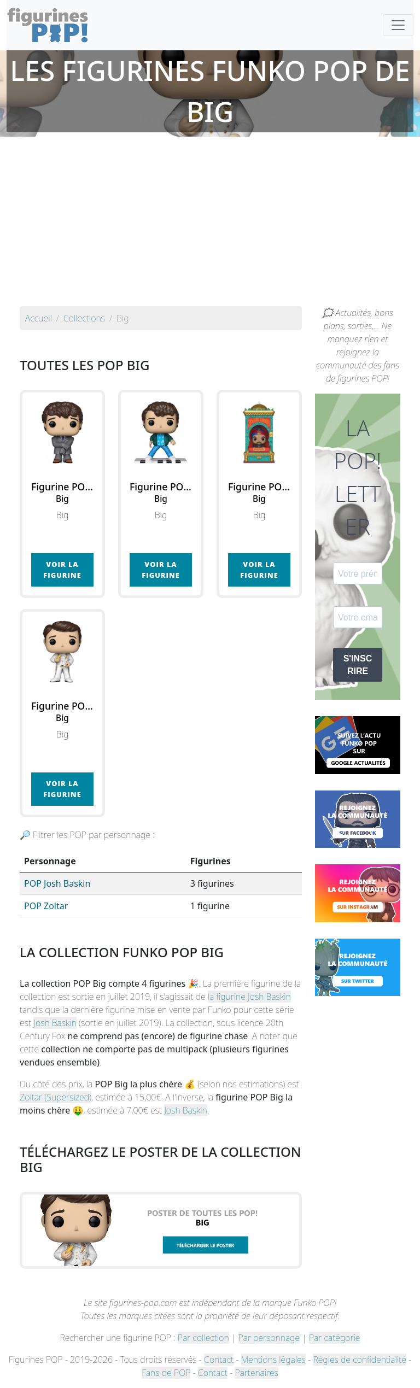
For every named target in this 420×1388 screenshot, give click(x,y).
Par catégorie (334, 1338)
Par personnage (269, 1338)
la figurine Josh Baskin (249, 997)
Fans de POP (166, 1373)
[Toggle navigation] (398, 25)
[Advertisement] (210, 224)
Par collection (203, 1338)
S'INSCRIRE (357, 665)
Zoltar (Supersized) (55, 1097)
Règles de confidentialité (359, 1360)
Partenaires (256, 1373)
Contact (219, 1360)
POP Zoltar (46, 906)
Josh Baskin (55, 1023)
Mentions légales (273, 1360)
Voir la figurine (62, 569)
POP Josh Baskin (57, 883)
